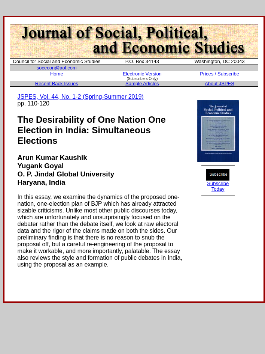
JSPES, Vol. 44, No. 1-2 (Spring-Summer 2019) (81, 96)
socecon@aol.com (57, 68)
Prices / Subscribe (219, 74)
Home (56, 74)
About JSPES (219, 83)
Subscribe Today (218, 186)
